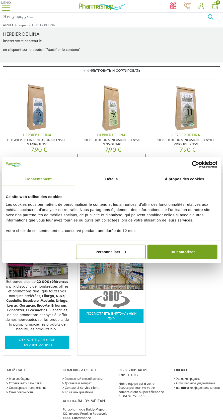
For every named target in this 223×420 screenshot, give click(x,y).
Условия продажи (188, 379)
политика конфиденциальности (198, 388)
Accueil (8, 25)
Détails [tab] (111, 179)
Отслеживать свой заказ (26, 383)
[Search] (104, 16)
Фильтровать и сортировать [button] (111, 70)
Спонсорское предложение (28, 388)
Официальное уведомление (195, 383)
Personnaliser (110, 251)
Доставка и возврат (78, 383)
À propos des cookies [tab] (184, 179)
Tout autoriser (182, 251)
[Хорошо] (215, 16)
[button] (201, 6)
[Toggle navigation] (6, 6)
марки (22, 25)
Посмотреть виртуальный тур (111, 316)
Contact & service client (82, 388)
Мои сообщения (20, 379)
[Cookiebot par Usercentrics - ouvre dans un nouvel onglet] (195, 164)
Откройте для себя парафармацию (37, 342)
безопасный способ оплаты (84, 379)
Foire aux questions (79, 392)
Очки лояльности (21, 392)
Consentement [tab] (38, 179)
